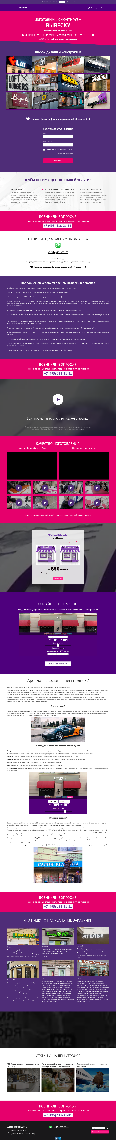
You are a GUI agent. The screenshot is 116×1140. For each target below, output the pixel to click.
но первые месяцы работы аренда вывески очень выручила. (22, 993)
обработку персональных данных (63, 149)
